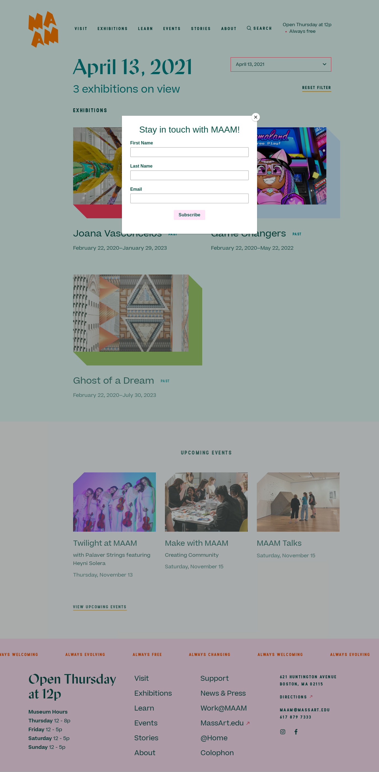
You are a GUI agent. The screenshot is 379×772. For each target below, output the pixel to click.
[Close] (256, 117)
